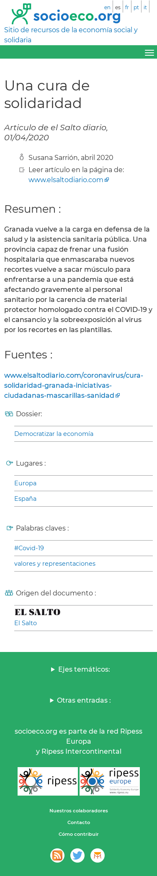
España (25, 498)
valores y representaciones (54, 563)
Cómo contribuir (79, 834)
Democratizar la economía (53, 434)
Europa (25, 483)
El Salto (25, 623)
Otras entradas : (84, 700)
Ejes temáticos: (84, 669)
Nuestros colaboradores (78, 811)
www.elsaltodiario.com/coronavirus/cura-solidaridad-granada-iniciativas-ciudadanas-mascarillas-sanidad (73, 385)
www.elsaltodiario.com (65, 180)
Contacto (78, 822)
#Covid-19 (29, 548)
